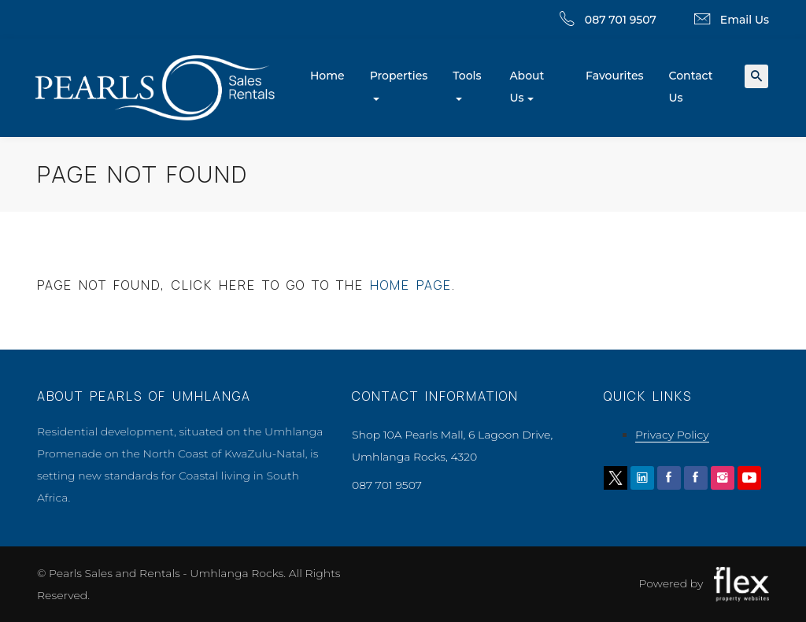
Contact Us (691, 86)
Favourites (614, 75)
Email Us (744, 20)
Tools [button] (467, 75)
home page (411, 285)
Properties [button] (399, 75)
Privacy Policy (672, 435)
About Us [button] (526, 86)
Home (327, 75)
